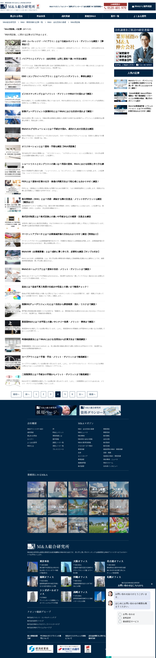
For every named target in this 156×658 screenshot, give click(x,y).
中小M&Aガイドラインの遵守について (50, 637)
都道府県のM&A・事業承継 (112, 449)
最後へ (92, 394)
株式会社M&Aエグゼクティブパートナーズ (42, 624)
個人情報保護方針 (32, 637)
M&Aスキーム (108, 463)
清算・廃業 (107, 453)
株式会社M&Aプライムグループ (38, 628)
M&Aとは (30, 446)
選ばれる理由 (16, 16)
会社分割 (106, 439)
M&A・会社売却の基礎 (86, 429)
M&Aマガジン (55, 7)
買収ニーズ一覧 (58, 446)
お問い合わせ (126, 614)
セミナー (64, 7)
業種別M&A (90, 16)
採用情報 (97, 7)
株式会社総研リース (34, 621)
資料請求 (124, 618)
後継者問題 (82, 463)
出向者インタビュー (110, 466)
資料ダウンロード (76, 7)
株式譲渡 (81, 466)
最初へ (16, 394)
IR (92, 7)
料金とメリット (58, 432)
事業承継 (81, 449)
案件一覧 (115, 16)
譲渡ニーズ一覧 (58, 442)
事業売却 (106, 432)
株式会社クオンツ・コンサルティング (40, 617)
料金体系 (41, 16)
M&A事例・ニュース (110, 459)
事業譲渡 (81, 459)
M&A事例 (81, 436)
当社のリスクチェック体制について (75, 637)
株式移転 (106, 436)
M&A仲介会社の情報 (85, 439)
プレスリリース (58, 449)
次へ (81, 394)
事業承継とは (57, 436)
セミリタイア (82, 456)
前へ (27, 394)
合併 (79, 453)
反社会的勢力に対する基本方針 (97, 637)
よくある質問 (140, 16)
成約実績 (65, 16)
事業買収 (106, 429)
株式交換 (106, 446)
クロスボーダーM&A (85, 446)
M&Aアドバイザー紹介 (35, 429)
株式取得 (106, 442)
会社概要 (87, 7)
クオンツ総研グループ (39, 612)
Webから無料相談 (142, 6)
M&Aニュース (83, 432)
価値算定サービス (128, 621)
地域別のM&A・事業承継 (112, 456)
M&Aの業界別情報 (84, 442)
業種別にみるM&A (37, 475)
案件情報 (56, 439)
